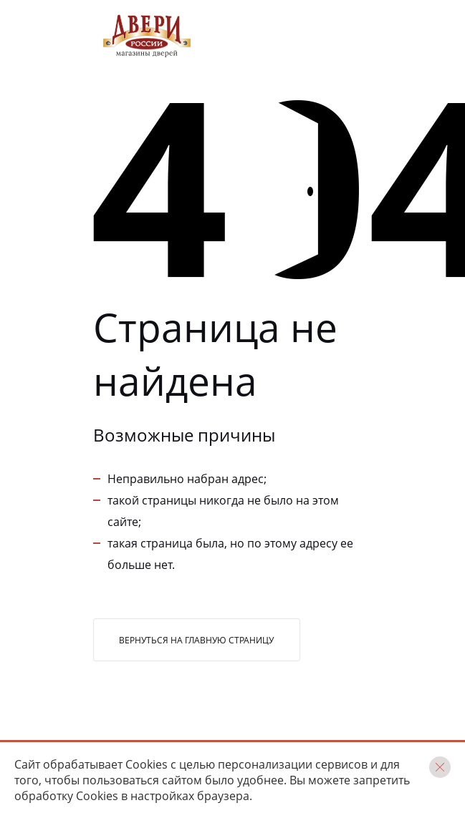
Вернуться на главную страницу (196, 640)
